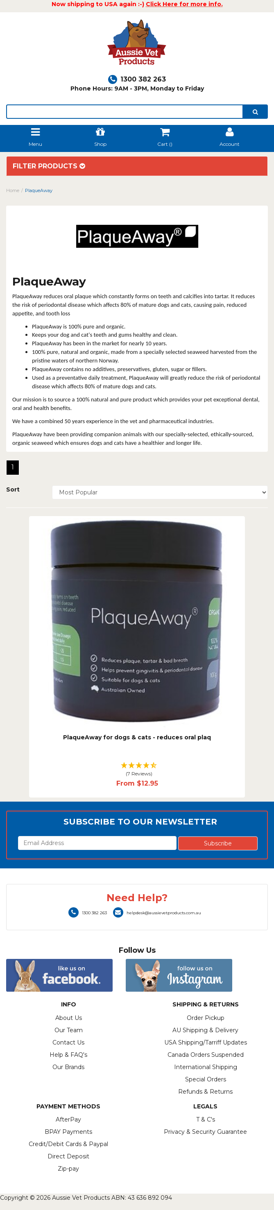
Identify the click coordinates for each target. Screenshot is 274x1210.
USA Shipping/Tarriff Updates (205, 1042)
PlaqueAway (38, 190)
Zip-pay (68, 1168)
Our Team (68, 1030)
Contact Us (68, 1042)
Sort (13, 489)
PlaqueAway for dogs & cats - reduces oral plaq (137, 737)
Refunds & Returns (205, 1091)
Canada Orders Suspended (206, 1054)
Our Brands (68, 1067)
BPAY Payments (68, 1131)
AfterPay (68, 1119)
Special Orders (205, 1079)
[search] (255, 111)
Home (12, 190)
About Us (68, 1018)
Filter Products (49, 166)
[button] (137, 770)
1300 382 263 (137, 79)
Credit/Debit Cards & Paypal (68, 1144)
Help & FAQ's (68, 1054)
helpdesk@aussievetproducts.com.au (157, 912)
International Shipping (205, 1067)
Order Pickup (205, 1018)
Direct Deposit (68, 1156)
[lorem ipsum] (124, 111)
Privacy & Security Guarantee (205, 1131)
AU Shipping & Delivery (205, 1030)
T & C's (205, 1119)
